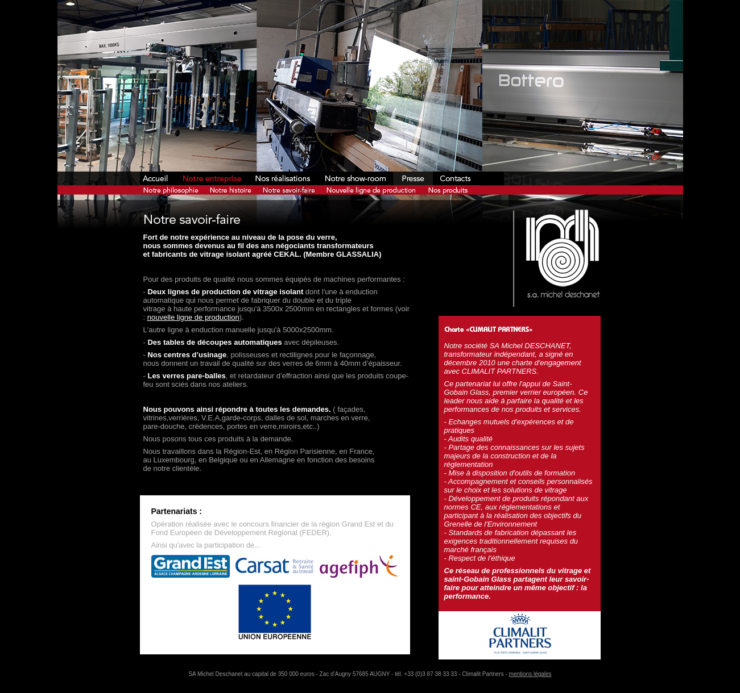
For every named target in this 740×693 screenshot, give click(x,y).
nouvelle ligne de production (193, 317)
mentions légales (530, 674)
